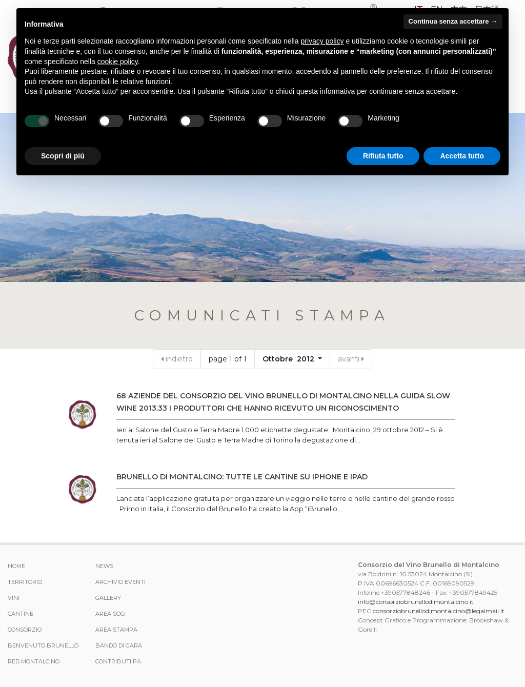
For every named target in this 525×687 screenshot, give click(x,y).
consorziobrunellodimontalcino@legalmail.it (438, 611)
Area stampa (116, 629)
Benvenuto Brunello (43, 645)
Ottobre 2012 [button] (289, 358)
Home (16, 566)
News (104, 566)
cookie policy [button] (117, 61)
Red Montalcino (33, 661)
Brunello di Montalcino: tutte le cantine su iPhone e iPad (242, 476)
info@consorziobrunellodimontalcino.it (416, 601)
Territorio (25, 581)
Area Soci (110, 613)
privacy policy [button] (322, 41)
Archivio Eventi (120, 581)
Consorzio (25, 629)
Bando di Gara (118, 645)
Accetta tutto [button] (462, 156)
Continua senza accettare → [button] (453, 21)
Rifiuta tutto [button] (383, 156)
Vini (13, 597)
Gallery (108, 597)
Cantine (20, 613)
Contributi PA (118, 661)
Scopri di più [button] (63, 156)
